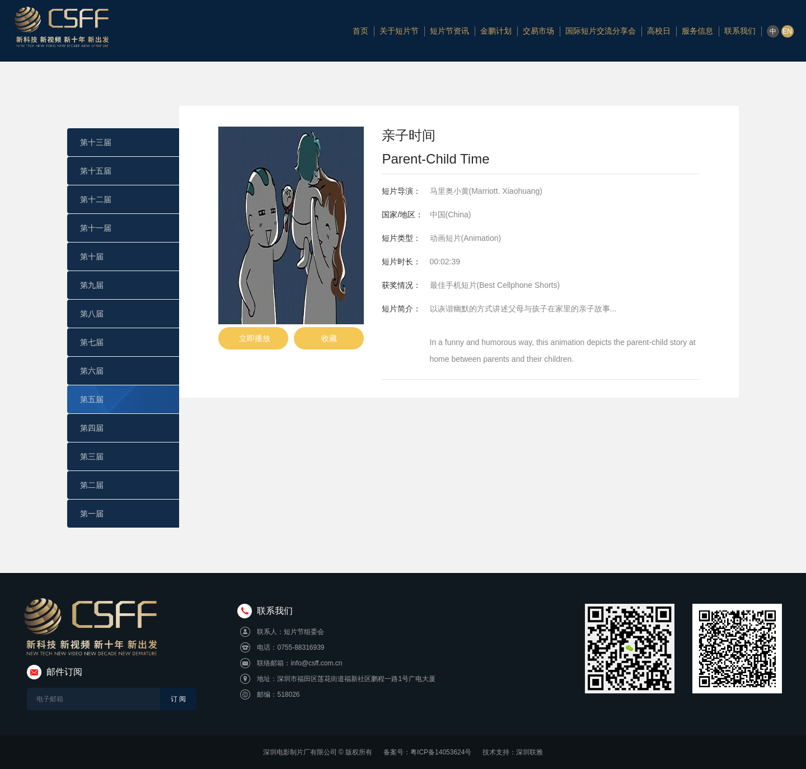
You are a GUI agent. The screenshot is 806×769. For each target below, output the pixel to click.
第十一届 (95, 227)
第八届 (92, 313)
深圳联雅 (529, 752)
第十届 (92, 256)
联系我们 (740, 30)
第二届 (92, 485)
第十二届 (95, 199)
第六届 (92, 370)
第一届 (92, 513)
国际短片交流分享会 (600, 30)
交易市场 (538, 30)
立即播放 (253, 338)
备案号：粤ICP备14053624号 (427, 752)
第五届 (92, 399)
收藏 (329, 338)
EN (787, 31)
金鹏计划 (496, 30)
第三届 (92, 456)
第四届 (92, 427)
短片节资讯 (449, 30)
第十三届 (95, 142)
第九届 (92, 285)
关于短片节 (399, 30)
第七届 (92, 342)
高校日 (659, 30)
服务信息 (697, 30)
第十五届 (95, 170)
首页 (360, 30)
